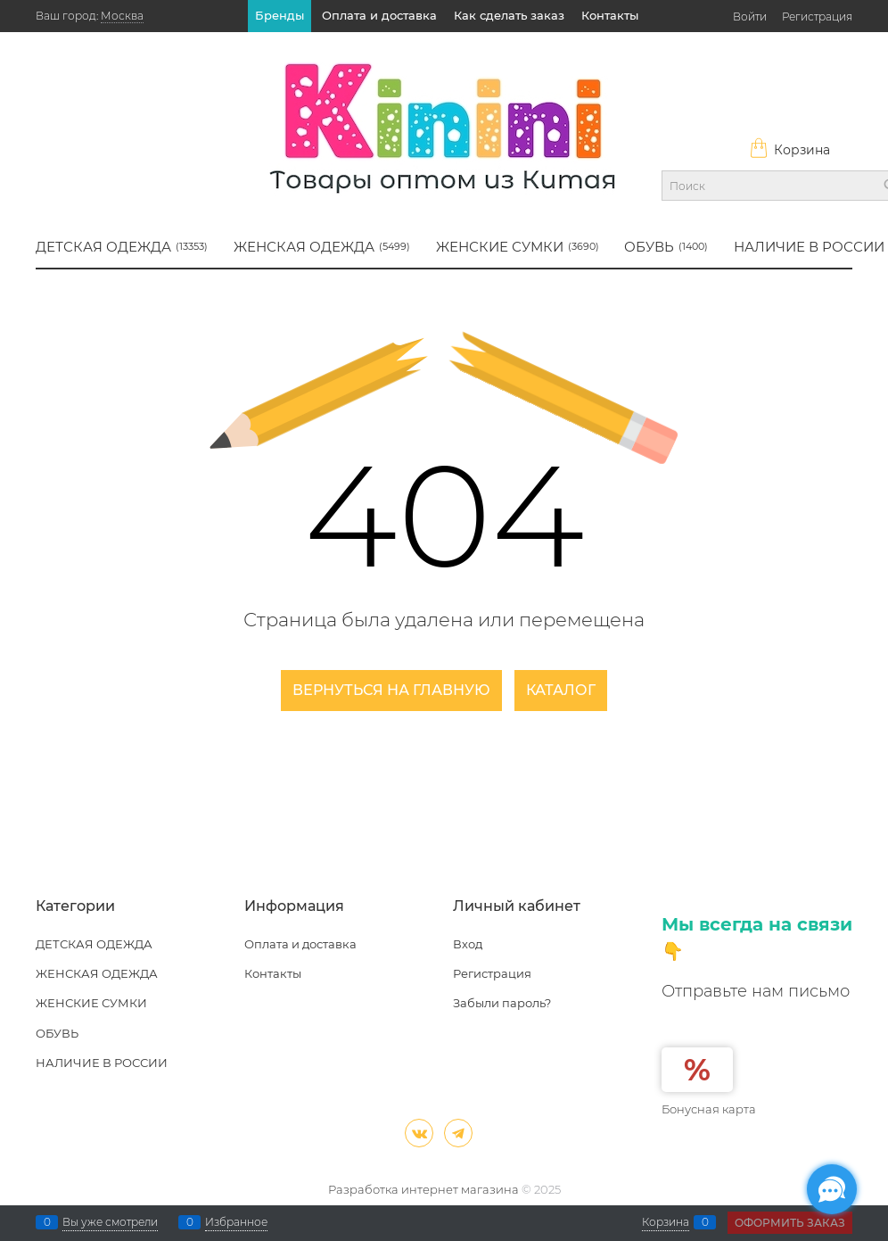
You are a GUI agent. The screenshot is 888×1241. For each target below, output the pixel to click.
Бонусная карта (709, 1109)
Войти (750, 16)
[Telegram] (458, 1133)
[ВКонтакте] (419, 1133)
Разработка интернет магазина (423, 1189)
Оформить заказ (790, 1222)
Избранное (236, 1222)
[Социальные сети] (832, 1189)
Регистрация (817, 16)
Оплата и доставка (379, 15)
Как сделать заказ (509, 15)
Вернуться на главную (391, 690)
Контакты (609, 15)
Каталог (561, 690)
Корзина (789, 150)
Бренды (279, 15)
